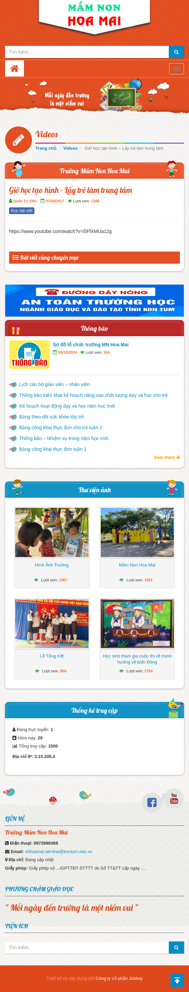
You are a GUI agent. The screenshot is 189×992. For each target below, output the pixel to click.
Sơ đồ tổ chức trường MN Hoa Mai (91, 344)
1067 (63, 580)
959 (63, 671)
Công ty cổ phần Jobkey (119, 978)
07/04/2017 (55, 201)
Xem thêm (167, 457)
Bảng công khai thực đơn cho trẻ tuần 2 (60, 427)
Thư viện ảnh (94, 490)
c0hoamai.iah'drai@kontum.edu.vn (58, 851)
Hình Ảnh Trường (52, 564)
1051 (149, 580)
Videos (46, 134)
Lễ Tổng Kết (52, 656)
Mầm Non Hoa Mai (137, 564)
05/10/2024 (67, 352)
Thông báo (94, 328)
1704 (149, 671)
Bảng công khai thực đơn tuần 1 (53, 449)
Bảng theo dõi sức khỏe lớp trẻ (51, 416)
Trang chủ (45, 148)
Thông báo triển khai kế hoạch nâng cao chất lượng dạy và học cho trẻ (93, 395)
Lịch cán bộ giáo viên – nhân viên (54, 384)
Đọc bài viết (21, 210)
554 (106, 352)
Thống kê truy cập (94, 710)
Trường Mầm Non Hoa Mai (94, 171)
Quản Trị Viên (25, 201)
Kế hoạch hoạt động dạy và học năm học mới (67, 406)
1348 (95, 201)
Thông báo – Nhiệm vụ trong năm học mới (63, 438)
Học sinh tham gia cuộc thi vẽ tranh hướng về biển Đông (137, 659)
